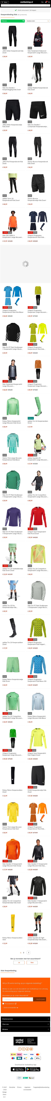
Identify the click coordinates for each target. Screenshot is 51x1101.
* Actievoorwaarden (10, 1008)
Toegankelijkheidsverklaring (41, 1087)
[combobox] (25, 5)
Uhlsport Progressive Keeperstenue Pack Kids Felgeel (36, 348)
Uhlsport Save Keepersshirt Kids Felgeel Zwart (37, 754)
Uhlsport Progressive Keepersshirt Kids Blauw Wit (37, 680)
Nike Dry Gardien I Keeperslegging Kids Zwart (11, 89)
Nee (32, 962)
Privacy (19, 1087)
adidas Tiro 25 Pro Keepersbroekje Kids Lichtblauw (9, 606)
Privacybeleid (9, 1004)
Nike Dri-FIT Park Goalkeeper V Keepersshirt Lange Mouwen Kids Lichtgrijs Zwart (38, 606)
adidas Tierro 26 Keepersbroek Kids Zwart (11, 199)
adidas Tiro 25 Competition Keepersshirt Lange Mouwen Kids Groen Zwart (12, 717)
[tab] (25, 1019)
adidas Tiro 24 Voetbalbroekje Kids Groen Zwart (12, 569)
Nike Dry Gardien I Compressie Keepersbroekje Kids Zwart (37, 125)
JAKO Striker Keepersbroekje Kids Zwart (12, 125)
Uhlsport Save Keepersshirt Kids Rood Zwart (37, 533)
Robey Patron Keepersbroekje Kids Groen (12, 680)
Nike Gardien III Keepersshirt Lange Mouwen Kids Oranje (12, 865)
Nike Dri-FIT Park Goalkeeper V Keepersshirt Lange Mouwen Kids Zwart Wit (12, 348)
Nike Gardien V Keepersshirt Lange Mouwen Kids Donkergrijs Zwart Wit (37, 902)
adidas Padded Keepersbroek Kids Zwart (38, 89)
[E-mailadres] (17, 999)
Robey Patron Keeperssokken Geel (12, 939)
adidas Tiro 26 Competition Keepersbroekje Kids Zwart (11, 902)
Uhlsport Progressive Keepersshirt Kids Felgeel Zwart (36, 643)
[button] (42, 2)
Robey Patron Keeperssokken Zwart (12, 791)
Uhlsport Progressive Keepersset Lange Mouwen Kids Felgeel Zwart (37, 311)
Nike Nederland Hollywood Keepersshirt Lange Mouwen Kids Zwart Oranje (37, 52)
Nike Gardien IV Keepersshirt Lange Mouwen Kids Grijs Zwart (37, 865)
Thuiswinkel (32, 1078)
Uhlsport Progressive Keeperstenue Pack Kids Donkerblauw (36, 236)
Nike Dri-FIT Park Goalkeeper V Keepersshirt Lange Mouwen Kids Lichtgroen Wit (12, 496)
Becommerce (25, 1078)
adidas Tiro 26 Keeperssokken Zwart (12, 643)
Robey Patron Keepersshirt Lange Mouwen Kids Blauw (37, 717)
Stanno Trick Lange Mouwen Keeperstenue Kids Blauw (12, 459)
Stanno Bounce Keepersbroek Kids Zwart (38, 162)
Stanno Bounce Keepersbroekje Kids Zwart (37, 199)
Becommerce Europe (19, 1078)
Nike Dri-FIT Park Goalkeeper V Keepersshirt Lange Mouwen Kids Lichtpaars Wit (12, 533)
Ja (19, 962)
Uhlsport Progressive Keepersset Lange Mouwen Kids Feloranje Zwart (37, 385)
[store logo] (25, 2)
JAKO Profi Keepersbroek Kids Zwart (12, 162)
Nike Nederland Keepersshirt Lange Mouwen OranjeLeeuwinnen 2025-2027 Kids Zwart (12, 385)
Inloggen (46, 2)
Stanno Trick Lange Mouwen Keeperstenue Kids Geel (12, 828)
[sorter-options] (38, 20)
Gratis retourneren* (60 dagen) (27, 10)
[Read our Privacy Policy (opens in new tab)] (15, 1004)
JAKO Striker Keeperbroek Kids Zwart (12, 52)
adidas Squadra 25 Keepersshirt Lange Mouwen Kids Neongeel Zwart (37, 459)
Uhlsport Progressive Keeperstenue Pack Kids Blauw (12, 311)
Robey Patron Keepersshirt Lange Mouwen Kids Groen (11, 422)
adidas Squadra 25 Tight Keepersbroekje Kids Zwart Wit (37, 939)
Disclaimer (12, 1087)
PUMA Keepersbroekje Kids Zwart (37, 791)
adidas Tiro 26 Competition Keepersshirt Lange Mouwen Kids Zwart (37, 496)
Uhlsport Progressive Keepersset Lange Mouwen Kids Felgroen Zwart (11, 754)
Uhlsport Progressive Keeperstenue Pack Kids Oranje (36, 828)
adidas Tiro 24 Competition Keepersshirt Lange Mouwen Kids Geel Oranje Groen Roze (38, 569)
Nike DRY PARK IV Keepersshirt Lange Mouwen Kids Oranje (12, 236)
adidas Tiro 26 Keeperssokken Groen (38, 422)
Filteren (13, 20)
